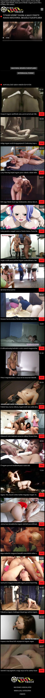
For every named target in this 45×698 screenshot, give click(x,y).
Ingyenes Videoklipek (22, 687)
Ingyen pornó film (34, 3)
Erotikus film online (7, 4)
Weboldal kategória (22, 691)
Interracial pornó (26, 73)
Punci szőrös (26, 1)
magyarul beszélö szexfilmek (23, 68)
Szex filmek (10, 3)
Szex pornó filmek (21, 3)
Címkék (22, 694)
